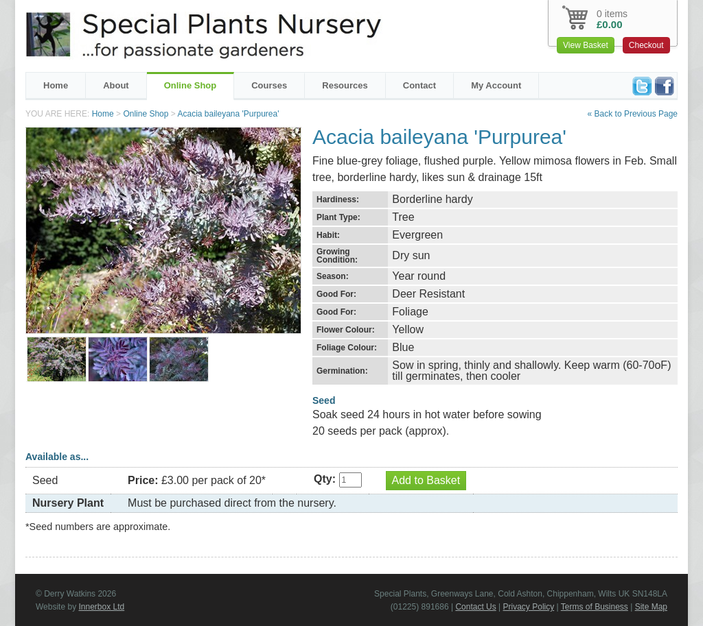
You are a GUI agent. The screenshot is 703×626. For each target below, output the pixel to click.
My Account (496, 85)
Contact (419, 85)
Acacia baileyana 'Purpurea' (228, 114)
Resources (344, 85)
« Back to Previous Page (633, 114)
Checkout (646, 45)
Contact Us (475, 607)
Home (55, 85)
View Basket (585, 45)
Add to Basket (426, 480)
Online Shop (190, 85)
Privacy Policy (529, 607)
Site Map (651, 607)
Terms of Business (594, 607)
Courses (269, 85)
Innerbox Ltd (101, 607)
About (116, 85)
